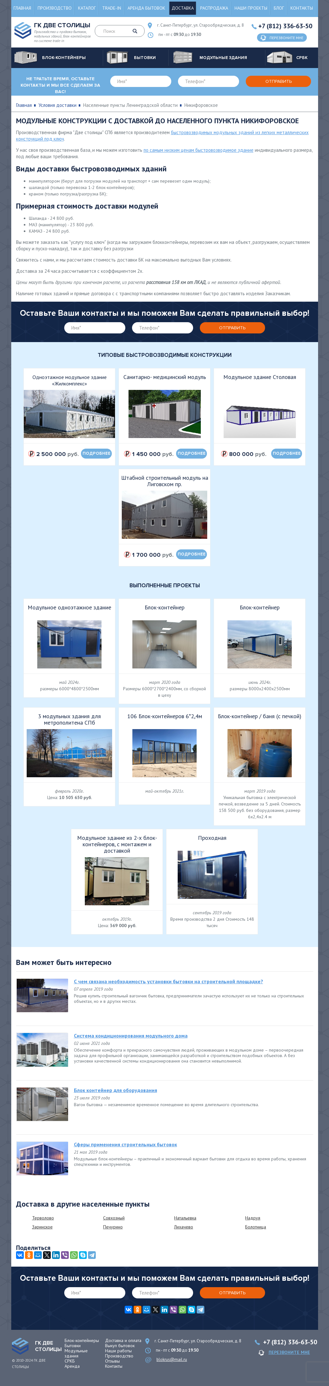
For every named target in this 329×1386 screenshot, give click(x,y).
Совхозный (114, 1218)
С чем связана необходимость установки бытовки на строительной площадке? (168, 981)
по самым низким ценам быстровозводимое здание (198, 150)
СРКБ (70, 1361)
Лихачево (183, 1227)
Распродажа (214, 8)
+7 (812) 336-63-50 (285, 26)
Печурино (113, 1227)
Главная (22, 8)
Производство (55, 8)
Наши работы (118, 1350)
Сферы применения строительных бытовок (125, 1144)
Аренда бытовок (146, 8)
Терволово (43, 1218)
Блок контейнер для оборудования (115, 1090)
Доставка (183, 8)
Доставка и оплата (123, 1340)
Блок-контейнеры (82, 1340)
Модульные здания (76, 1353)
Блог (279, 8)
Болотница (255, 1227)
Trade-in (111, 8)
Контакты (301, 8)
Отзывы (112, 1361)
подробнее (97, 453)
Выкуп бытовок (120, 1345)
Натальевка (185, 1218)
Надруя (252, 1218)
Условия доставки (57, 105)
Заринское (42, 1227)
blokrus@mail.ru (171, 1359)
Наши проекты (251, 8)
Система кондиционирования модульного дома (131, 1035)
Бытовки (73, 1345)
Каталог (87, 8)
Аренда (72, 1366)
